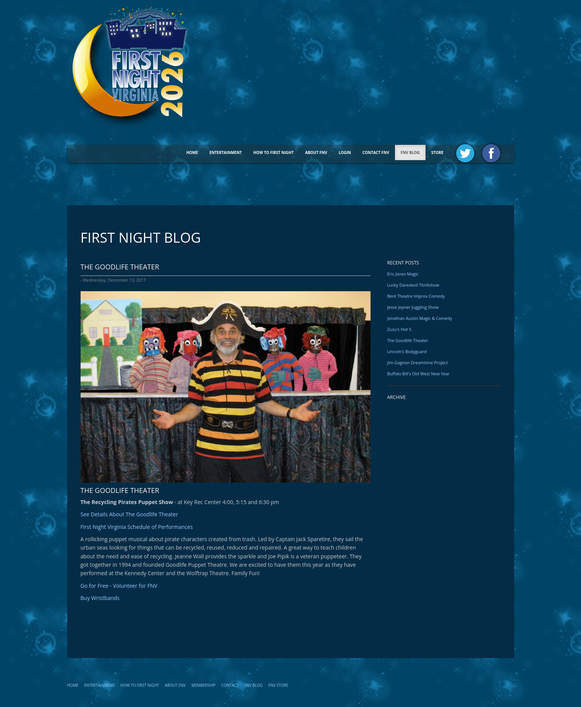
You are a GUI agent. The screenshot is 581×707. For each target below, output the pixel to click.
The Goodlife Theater (408, 340)
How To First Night (273, 152)
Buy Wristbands (100, 598)
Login (344, 152)
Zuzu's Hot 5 (399, 329)
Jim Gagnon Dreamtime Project (417, 362)
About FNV (316, 152)
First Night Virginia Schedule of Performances (137, 526)
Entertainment (225, 152)
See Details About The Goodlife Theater (129, 514)
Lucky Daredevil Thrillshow (413, 285)
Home (192, 152)
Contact (229, 685)
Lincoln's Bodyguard (407, 351)
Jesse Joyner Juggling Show (413, 307)
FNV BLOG (410, 152)
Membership (203, 685)
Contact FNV (376, 152)
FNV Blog (253, 685)
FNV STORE (278, 685)
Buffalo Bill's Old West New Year (418, 373)
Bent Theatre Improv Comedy (416, 296)
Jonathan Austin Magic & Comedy (419, 318)
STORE (437, 152)
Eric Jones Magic (403, 274)
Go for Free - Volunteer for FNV (119, 585)
